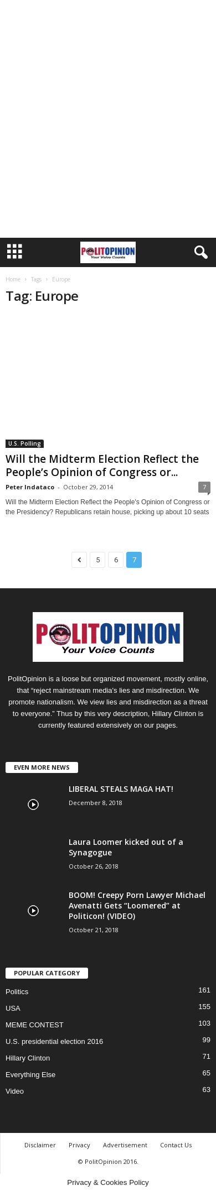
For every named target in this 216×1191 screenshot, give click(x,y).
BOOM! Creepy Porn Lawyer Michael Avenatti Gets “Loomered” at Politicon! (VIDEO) (137, 905)
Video (15, 1091)
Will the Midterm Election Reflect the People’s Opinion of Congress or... (102, 465)
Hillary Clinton (28, 1058)
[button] (199, 253)
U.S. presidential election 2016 (54, 1041)
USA (13, 1008)
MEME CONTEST (35, 1025)
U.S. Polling (24, 443)
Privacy (79, 1145)
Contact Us (176, 1145)
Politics (17, 992)
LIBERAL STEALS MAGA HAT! (121, 788)
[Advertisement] (108, 124)
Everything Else (30, 1074)
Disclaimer (40, 1145)
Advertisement (125, 1145)
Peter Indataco (30, 487)
